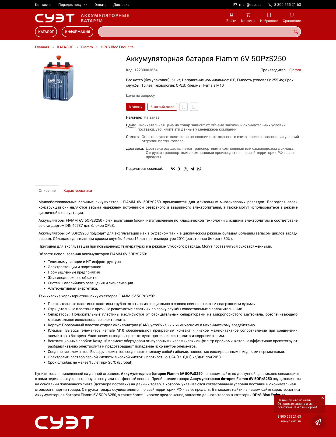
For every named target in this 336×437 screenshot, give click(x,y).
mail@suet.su (250, 4)
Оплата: (133, 137)
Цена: (131, 125)
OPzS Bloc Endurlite (117, 47)
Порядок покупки (73, 5)
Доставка (121, 5)
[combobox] (199, 31)
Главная (42, 47)
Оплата (100, 5)
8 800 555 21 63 (287, 4)
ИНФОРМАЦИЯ (77, 32)
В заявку (135, 107)
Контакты (43, 5)
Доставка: (135, 148)
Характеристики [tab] (77, 190)
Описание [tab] (47, 190)
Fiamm (87, 47)
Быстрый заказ (162, 107)
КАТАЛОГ (46, 32)
